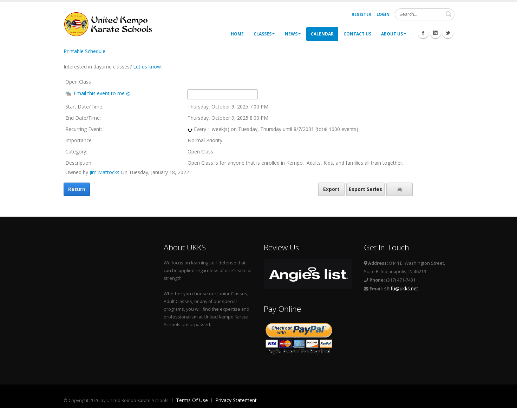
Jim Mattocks (104, 172)
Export (331, 189)
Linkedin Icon (435, 33)
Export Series (365, 189)
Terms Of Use (192, 400)
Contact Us (357, 34)
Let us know (147, 66)
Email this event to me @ (102, 93)
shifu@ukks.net (401, 288)
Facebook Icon (423, 33)
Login (383, 14)
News (293, 34)
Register (361, 14)
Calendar (322, 34)
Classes (264, 34)
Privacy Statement (236, 400)
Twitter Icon (448, 33)
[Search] (424, 14)
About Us (393, 34)
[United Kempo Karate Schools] (113, 23)
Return (76, 189)
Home (237, 34)
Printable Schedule (84, 51)
